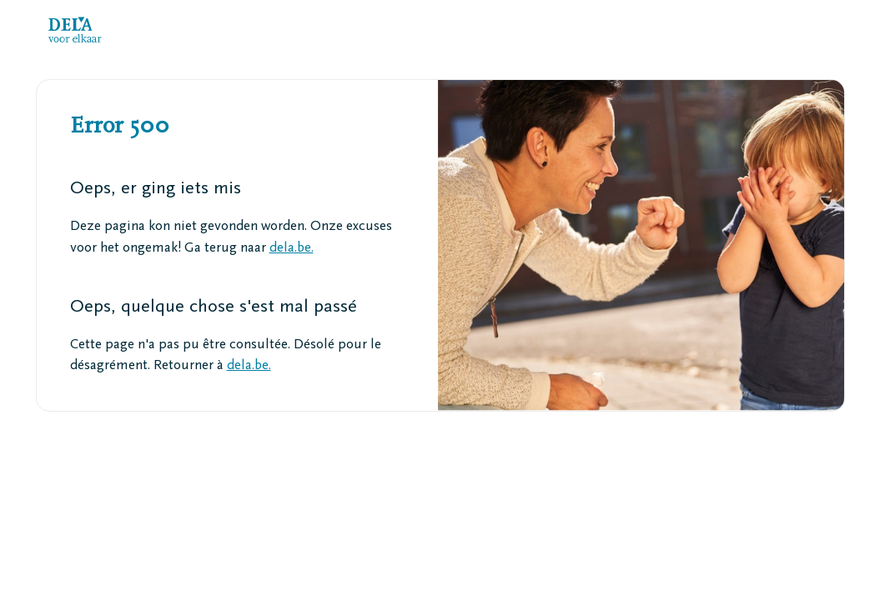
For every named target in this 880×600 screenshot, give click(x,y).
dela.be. (291, 249)
